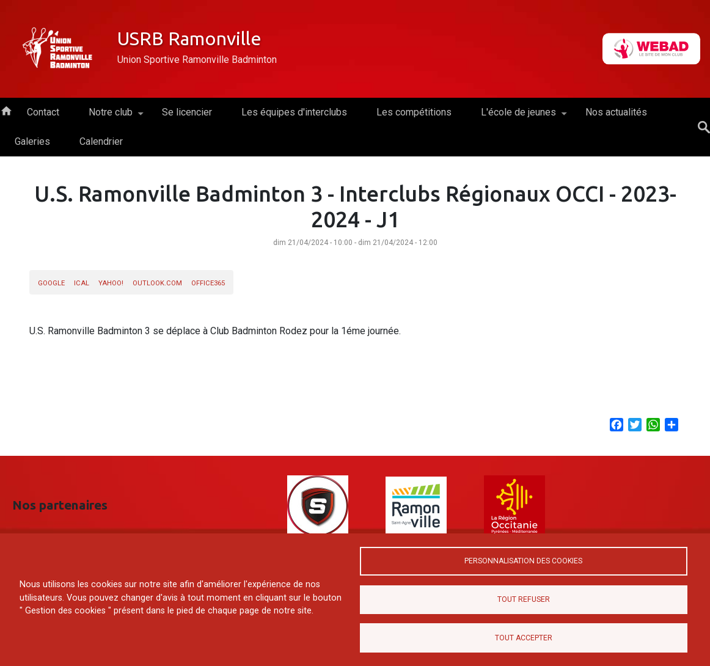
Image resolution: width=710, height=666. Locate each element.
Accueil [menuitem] (6, 110)
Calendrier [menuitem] (101, 141)
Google (51, 283)
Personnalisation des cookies (523, 560)
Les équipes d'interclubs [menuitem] (294, 112)
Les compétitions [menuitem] (414, 112)
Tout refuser (523, 599)
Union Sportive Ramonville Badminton (197, 59)
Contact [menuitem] (43, 112)
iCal (81, 283)
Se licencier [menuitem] (187, 112)
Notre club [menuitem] (110, 116)
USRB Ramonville (189, 38)
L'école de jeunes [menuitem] (518, 116)
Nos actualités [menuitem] (616, 112)
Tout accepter (523, 638)
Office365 (208, 283)
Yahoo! (110, 283)
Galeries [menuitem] (32, 141)
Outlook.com (157, 283)
